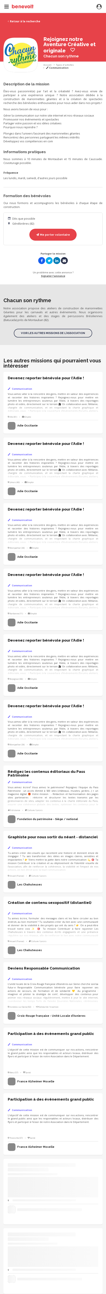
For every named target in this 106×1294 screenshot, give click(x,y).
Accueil (47, 65)
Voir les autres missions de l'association (53, 333)
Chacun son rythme (61, 56)
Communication (57, 67)
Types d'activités (65, 65)
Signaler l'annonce (53, 275)
